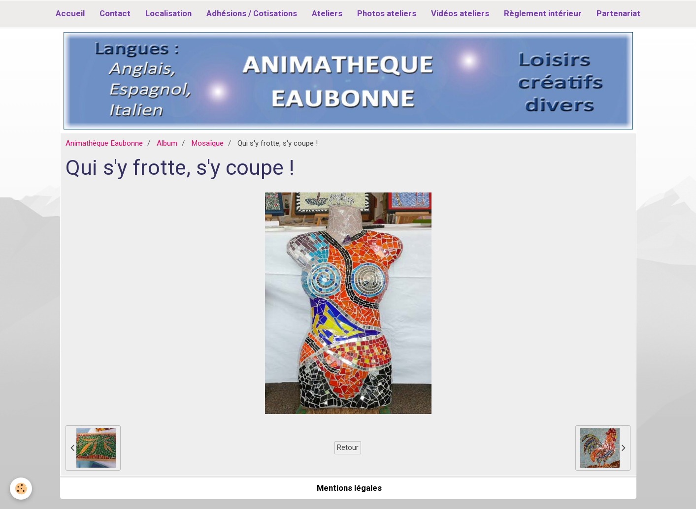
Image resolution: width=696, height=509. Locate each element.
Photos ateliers (386, 13)
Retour (348, 447)
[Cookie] (21, 488)
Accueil (70, 13)
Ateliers (327, 13)
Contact (115, 13)
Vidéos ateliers (460, 13)
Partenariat (618, 13)
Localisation (168, 13)
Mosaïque (207, 143)
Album (167, 143)
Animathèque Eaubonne (104, 143)
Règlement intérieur (543, 13)
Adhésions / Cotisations (251, 13)
